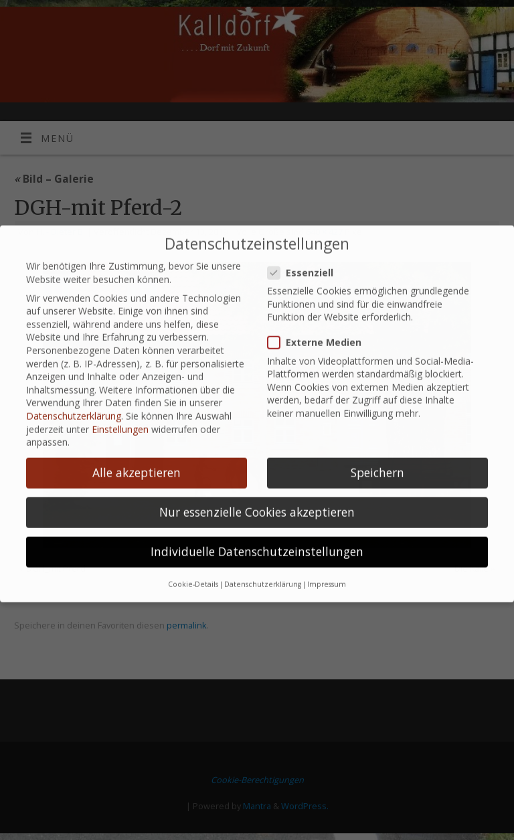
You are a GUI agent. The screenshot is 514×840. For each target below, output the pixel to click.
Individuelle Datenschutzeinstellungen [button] (257, 541)
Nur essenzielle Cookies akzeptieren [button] (257, 501)
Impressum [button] (326, 573)
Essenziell (306, 261)
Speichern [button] (377, 462)
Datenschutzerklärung (73, 404)
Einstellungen (120, 418)
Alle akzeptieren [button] (136, 462)
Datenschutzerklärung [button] (262, 573)
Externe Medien (320, 331)
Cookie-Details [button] (193, 573)
